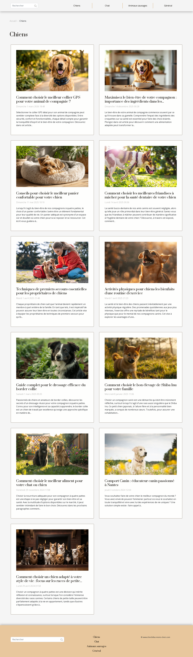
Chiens (76, 5)
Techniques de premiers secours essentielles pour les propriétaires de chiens (51, 291)
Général (168, 5)
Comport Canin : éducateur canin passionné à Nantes (139, 483)
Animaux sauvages (137, 5)
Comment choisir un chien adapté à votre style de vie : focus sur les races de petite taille (49, 581)
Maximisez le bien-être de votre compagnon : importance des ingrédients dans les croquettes (141, 101)
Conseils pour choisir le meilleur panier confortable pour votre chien (47, 195)
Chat (107, 5)
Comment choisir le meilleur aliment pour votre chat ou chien (49, 483)
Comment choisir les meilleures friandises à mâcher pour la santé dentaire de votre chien (140, 195)
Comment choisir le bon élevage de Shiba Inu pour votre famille (141, 387)
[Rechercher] (24, 5)
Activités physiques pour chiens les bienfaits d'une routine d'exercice (140, 291)
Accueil (13, 20)
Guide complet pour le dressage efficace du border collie (51, 387)
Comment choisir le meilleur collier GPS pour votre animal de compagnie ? (48, 99)
